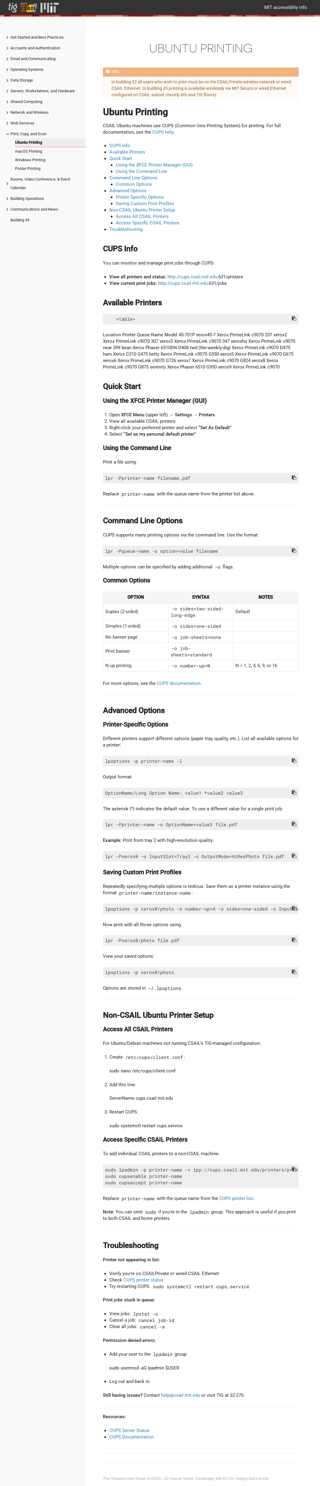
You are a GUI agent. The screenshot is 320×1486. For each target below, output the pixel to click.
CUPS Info (119, 145)
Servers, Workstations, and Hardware (42, 91)
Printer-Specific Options (140, 197)
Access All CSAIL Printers (142, 216)
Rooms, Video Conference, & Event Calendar (40, 183)
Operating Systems (26, 69)
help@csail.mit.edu (180, 1395)
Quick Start (120, 158)
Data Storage (21, 80)
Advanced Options (127, 190)
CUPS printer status (143, 1280)
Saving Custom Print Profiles (145, 203)
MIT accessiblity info (285, 7)
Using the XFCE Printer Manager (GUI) (154, 165)
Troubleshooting (126, 229)
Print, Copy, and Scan (28, 134)
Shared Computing (26, 101)
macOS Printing (28, 151)
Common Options (134, 184)
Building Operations (27, 198)
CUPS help (163, 132)
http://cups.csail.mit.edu (192, 277)
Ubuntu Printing (28, 142)
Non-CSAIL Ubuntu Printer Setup (142, 210)
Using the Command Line (141, 171)
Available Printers (127, 152)
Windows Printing (30, 160)
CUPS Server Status (129, 1430)
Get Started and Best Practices (37, 37)
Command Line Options (133, 178)
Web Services (22, 123)
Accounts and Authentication (35, 48)
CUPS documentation (179, 683)
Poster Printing (27, 168)
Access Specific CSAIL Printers (147, 223)
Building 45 (19, 220)
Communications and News (34, 209)
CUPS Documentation (131, 1437)
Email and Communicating (32, 58)
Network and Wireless (29, 112)
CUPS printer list (236, 1198)
